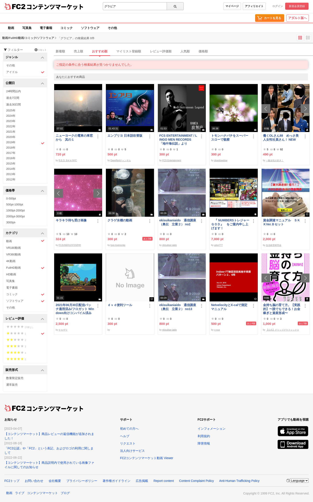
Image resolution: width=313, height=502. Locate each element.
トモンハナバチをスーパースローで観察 (229, 137)
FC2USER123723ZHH (70, 245)
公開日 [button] (25, 83)
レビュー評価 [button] (25, 319)
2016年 (10, 158)
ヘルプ (124, 436)
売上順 (78, 51)
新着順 (60, 51)
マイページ (232, 6)
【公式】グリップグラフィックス (282, 330)
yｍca (217, 330)
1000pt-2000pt (15, 210)
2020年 (10, 137)
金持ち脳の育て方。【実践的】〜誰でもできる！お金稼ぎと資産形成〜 (281, 309)
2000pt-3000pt (15, 216)
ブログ (65, 493)
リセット (40, 49)
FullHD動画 (25, 268)
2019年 (25, 143)
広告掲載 (142, 481)
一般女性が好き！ (275, 160)
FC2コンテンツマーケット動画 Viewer (146, 458)
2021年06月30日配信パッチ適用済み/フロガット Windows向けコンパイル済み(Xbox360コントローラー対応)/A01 (75, 309)
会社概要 (55, 481)
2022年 (10, 126)
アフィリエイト (254, 6)
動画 (11, 28)
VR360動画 (13, 254)
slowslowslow (220, 160)
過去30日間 (13, 104)
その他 (112, 28)
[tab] (183, 51)
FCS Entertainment (171, 160)
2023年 (10, 121)
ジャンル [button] (25, 57)
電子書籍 (46, 28)
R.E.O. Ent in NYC (68, 160)
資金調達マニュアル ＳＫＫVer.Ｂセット (281, 222)
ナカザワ (63, 330)
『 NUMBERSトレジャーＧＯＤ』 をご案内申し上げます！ (230, 224)
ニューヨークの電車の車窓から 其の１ (74, 137)
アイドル (25, 72)
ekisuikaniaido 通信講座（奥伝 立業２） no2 (177, 222)
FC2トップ (11, 481)
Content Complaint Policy (196, 481)
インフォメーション (211, 428)
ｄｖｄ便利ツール (119, 305)
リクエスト (128, 443)
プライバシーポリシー (81, 481)
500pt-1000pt (14, 204)
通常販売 (12, 384)
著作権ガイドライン (116, 481)
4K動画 (10, 261)
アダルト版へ (297, 18)
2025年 (10, 110)
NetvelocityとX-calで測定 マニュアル (230, 307)
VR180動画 (13, 247)
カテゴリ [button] (25, 233)
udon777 (218, 245)
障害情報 (204, 443)
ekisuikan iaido (169, 245)
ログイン (277, 6)
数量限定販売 (14, 378)
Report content (163, 481)
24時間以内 (13, 91)
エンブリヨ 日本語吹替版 (124, 135)
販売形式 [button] (25, 370)
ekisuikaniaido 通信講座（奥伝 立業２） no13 (177, 307)
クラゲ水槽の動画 (119, 220)
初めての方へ (129, 428)
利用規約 (204, 436)
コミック (66, 28)
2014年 (10, 169)
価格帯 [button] (25, 191)
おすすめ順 (99, 51)
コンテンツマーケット (55, 6)
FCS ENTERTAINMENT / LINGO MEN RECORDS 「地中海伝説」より (178, 139)
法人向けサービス (132, 450)
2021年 (10, 131)
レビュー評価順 (161, 51)
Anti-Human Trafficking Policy (239, 481)
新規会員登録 (297, 6)
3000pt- (11, 222)
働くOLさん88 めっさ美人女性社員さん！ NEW (281, 137)
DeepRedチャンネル (121, 160)
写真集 (27, 28)
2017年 (10, 153)
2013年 (10, 174)
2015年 (10, 163)
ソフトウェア (90, 28)
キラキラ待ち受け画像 (71, 220)
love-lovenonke (118, 245)
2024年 (10, 115)
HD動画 (11, 274)
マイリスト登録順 (128, 51)
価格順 (203, 51)
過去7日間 (12, 98)
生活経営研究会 (273, 245)
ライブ (19, 493)
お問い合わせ (34, 481)
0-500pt (11, 198)
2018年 (10, 147)
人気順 (185, 51)
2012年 (10, 179)
